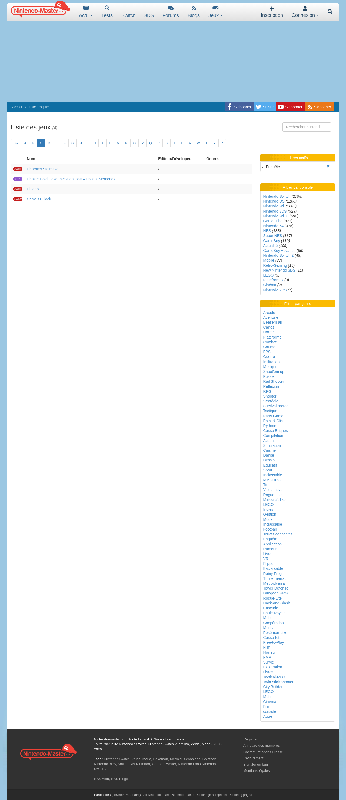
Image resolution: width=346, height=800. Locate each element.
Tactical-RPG (274, 677)
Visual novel (273, 489)
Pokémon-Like (275, 632)
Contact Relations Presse (263, 752)
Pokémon (160, 759)
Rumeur (270, 549)
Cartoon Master (164, 764)
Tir (265, 485)
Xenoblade (192, 759)
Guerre (269, 357)
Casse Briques (275, 430)
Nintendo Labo (189, 764)
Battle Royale (274, 613)
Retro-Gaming (275, 265)
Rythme (269, 426)
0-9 (16, 143)
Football (270, 529)
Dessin (269, 460)
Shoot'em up (273, 371)
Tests (107, 11)
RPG (267, 391)
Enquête (270, 539)
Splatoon (209, 759)
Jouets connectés (278, 534)
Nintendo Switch (277, 196)
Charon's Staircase (43, 169)
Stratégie (270, 401)
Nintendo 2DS (275, 290)
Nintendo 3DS (275, 211)
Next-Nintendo (174, 795)
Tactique (270, 411)
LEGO (268, 275)
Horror (268, 332)
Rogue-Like (273, 495)
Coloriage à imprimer (212, 795)
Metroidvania (274, 583)
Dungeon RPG (275, 593)
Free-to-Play (273, 642)
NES (267, 231)
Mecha (269, 628)
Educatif (270, 465)
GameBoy (271, 241)
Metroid (176, 759)
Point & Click (274, 421)
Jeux (215, 11)
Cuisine (269, 450)
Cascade (270, 608)
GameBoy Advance (279, 250)
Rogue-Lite (272, 598)
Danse (268, 455)
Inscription (272, 12)
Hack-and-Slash (276, 603)
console (269, 711)
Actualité (270, 245)
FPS (267, 352)
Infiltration (271, 362)
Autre (267, 716)
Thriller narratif (275, 578)
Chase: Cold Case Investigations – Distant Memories (71, 179)
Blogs (194, 11)
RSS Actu (101, 779)
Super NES (272, 235)
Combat (270, 342)
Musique (270, 367)
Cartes (268, 327)
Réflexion (271, 386)
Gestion (269, 514)
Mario (146, 759)
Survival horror (275, 406)
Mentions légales (256, 771)
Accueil (17, 107)
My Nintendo (140, 764)
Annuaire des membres (261, 745)
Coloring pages (241, 795)
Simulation (272, 445)
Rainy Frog (272, 573)
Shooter (270, 396)
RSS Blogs (119, 779)
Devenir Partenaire (126, 795)
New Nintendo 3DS (279, 270)
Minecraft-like (274, 499)
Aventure (270, 317)
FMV (267, 657)
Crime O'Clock (39, 199)
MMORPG (272, 480)
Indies (268, 509)
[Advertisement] (173, 62)
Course (269, 347)
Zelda (136, 759)
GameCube (273, 221)
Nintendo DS (274, 201)
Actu (86, 11)
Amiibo (123, 764)
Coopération (273, 623)
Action (268, 440)
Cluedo (33, 189)
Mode (268, 519)
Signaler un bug (255, 764)
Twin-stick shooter (278, 682)
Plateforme (272, 337)
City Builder (273, 687)
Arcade (269, 312)
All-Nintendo (152, 795)
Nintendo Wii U (275, 216)
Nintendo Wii (274, 206)
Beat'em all (272, 322)
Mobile (268, 260)
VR (265, 559)
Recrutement (253, 758)
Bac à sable (273, 568)
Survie (268, 662)
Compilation (273, 435)
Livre (267, 554)
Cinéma (269, 285)
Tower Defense (275, 588)
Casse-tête (272, 637)
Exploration (272, 667)
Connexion (305, 12)
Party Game (273, 416)
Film (266, 647)
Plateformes (273, 280)
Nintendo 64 (273, 226)
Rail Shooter (273, 381)
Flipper (269, 563)
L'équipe (250, 739)
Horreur (269, 652)
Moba (268, 618)
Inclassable (272, 475)
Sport (267, 470)
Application (272, 544)
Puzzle (269, 376)
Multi (267, 696)
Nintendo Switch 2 (278, 255)
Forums (170, 11)
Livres (268, 672)
